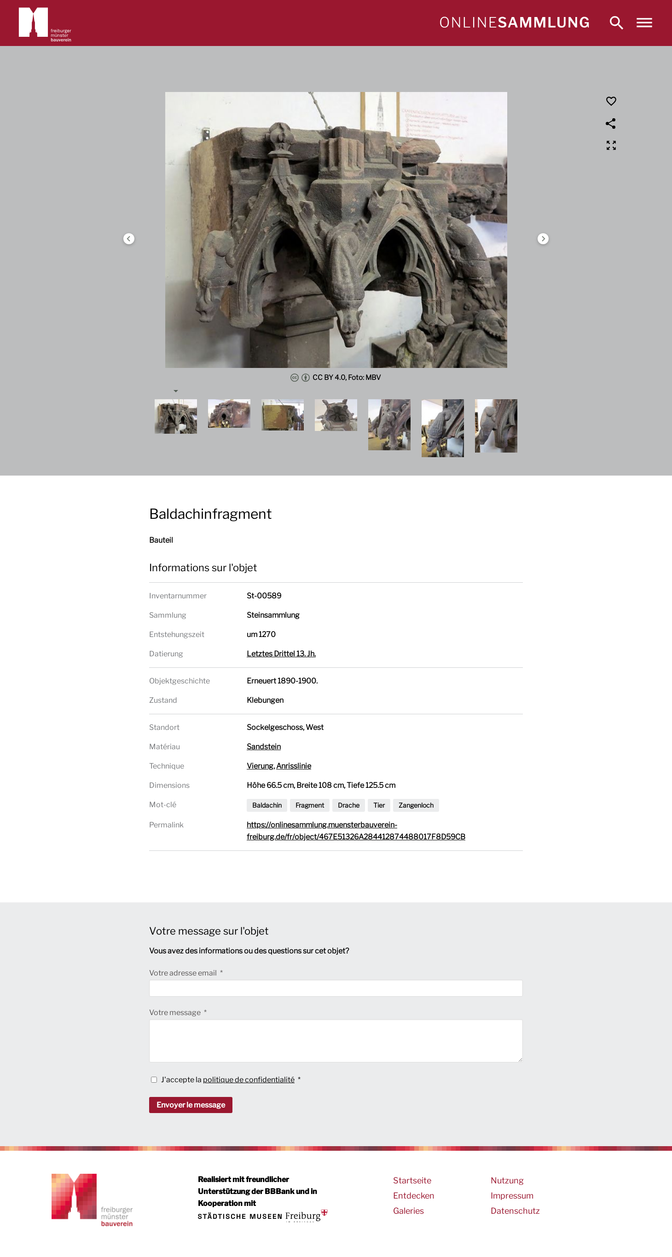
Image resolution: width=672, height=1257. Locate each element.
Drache (348, 805)
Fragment (309, 805)
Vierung (260, 766)
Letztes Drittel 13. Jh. (281, 653)
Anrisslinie (293, 766)
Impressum (512, 1195)
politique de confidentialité (249, 1079)
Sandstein (264, 746)
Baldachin (267, 805)
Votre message (175, 1012)
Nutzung (507, 1180)
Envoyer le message (190, 1105)
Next (543, 238)
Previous (128, 238)
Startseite (412, 1180)
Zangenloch (416, 805)
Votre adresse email (183, 973)
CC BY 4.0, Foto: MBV (335, 377)
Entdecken (413, 1195)
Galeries (408, 1211)
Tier (379, 805)
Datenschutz (515, 1211)
